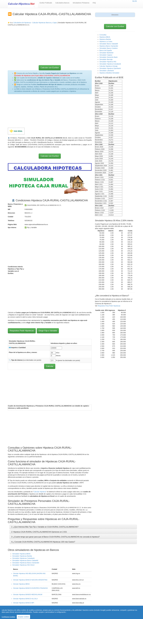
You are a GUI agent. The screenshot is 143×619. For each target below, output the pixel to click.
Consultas (102, 35)
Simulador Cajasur (105, 55)
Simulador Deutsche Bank (108, 57)
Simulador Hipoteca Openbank (110, 68)
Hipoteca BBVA (104, 37)
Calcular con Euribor (50, 67)
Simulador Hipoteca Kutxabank (110, 64)
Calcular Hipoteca (40, 492)
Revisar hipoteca (90, 612)
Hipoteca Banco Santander (108, 46)
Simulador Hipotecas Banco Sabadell (25, 560)
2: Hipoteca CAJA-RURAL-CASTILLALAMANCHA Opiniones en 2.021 (39, 532)
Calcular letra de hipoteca (74, 612)
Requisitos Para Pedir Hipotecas (109, 306)
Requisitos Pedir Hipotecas (22, 331)
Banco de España (105, 50)
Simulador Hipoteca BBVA (21, 554)
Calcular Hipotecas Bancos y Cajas (44, 22)
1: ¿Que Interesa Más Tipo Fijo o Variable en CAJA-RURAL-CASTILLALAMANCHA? (44, 527)
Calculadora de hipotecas (22, 22)
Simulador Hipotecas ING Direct (23, 565)
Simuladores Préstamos (81, 3)
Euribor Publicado (46, 3)
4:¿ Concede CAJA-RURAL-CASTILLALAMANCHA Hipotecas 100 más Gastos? (43, 542)
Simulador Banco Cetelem (108, 48)
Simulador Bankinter (106, 53)
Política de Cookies (64, 614)
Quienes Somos (50, 614)
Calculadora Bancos (62, 3)
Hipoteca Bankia (105, 39)
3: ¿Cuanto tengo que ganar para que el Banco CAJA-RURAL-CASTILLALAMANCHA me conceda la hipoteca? (55, 537)
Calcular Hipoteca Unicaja (108, 66)
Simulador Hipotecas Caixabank (23, 558)
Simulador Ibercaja (106, 59)
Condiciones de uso (104, 612)
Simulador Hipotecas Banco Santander (25, 563)
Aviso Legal (117, 612)
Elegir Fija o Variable (48, 331)
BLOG (134, 1)
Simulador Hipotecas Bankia (22, 556)
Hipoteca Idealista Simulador (109, 73)
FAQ (94, 3)
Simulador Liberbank (106, 71)
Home (62, 612)
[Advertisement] (50, 41)
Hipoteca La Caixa (105, 41)
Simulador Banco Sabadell (108, 44)
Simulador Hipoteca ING (107, 62)
